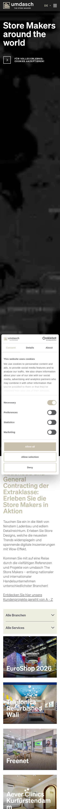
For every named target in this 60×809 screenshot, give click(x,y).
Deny (30, 467)
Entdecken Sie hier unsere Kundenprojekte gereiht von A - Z (28, 597)
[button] (47, 5)
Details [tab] (30, 347)
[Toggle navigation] (55, 5)
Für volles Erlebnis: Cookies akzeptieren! (29, 60)
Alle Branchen (16, 615)
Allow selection (30, 457)
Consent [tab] (11, 347)
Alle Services (15, 628)
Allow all (30, 446)
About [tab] (49, 347)
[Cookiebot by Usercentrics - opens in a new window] (42, 339)
